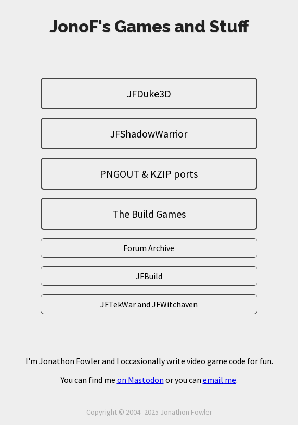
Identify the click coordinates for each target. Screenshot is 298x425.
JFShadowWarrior (148, 133)
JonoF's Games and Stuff (149, 26)
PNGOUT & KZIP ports (149, 173)
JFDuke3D (149, 93)
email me (219, 379)
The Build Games (149, 213)
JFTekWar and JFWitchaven (149, 304)
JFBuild (149, 276)
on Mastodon (140, 379)
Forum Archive (148, 248)
